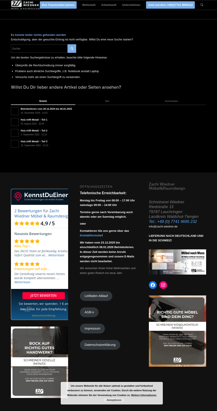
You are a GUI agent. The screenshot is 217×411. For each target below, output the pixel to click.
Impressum (92, 328)
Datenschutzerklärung (99, 344)
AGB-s (89, 312)
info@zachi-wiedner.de (163, 226)
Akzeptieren (113, 400)
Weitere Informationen (143, 395)
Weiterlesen (56, 255)
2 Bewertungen (28, 210)
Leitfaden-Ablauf (96, 296)
